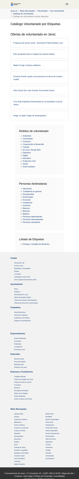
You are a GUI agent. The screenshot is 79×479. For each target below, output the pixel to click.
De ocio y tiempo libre (32, 150)
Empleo (16, 442)
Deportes (17, 433)
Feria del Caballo (19, 362)
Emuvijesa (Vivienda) (21, 390)
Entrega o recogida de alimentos (36, 244)
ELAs (16, 444)
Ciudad (13, 258)
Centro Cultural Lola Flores (23, 399)
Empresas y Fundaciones (21, 372)
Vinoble (48, 450)
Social (25, 164)
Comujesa (17, 385)
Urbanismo (49, 447)
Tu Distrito (17, 274)
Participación (50, 425)
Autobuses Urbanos (20, 419)
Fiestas (16, 271)
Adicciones (27, 189)
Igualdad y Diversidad (21, 453)
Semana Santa (19, 359)
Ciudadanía (15, 307)
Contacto (18, 476)
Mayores (26, 208)
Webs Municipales (18, 409)
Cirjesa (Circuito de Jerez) (22, 382)
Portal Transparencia (52, 433)
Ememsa (17, 388)
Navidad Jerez (19, 364)
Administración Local (21, 294)
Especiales (15, 354)
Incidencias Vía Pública (22, 318)
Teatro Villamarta (19, 396)
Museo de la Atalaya (21, 393)
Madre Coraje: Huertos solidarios (27, 65)
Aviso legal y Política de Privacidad (37, 476)
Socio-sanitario (29, 167)
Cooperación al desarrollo (33, 144)
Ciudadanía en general (32, 191)
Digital (25, 155)
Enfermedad (28, 197)
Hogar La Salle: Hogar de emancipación (29, 116)
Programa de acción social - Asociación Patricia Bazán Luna (38, 43)
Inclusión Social (19, 456)
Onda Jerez (49, 422)
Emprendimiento (17, 334)
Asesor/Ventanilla (20, 338)
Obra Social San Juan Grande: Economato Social (33, 90)
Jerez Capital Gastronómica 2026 (25, 280)
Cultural (26, 147)
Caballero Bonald (20, 376)
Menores (26, 211)
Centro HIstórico (19, 425)
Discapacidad (28, 194)
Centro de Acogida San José (23, 379)
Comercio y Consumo (21, 428)
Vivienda (48, 453)
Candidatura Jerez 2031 (22, 277)
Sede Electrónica (19, 312)
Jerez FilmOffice (19, 458)
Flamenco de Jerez (20, 367)
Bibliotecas (17, 422)
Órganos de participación (22, 321)
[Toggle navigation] (67, 4)
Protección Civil (29, 161)
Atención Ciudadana (21, 315)
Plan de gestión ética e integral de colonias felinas (34, 54)
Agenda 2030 (18, 414)
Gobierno (17, 292)
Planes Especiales (52, 430)
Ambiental (27, 136)
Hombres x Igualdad (21, 450)
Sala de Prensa (51, 439)
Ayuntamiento (16, 284)
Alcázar (16, 416)
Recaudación (50, 436)
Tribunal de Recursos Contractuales (26, 303)
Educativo (27, 158)
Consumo (27, 141)
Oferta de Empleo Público (22, 297)
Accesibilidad (59, 476)
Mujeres (26, 214)
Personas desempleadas (33, 219)
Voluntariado (50, 456)
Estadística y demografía (22, 268)
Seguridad (49, 442)
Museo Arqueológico (52, 419)
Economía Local (19, 349)
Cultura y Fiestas (19, 430)
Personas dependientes (32, 217)
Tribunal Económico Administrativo (25, 300)
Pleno (16, 289)
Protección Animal (51, 428)
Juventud (26, 205)
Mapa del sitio (68, 473)
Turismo (48, 444)
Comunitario (28, 139)
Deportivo (27, 153)
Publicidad (17, 344)
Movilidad (49, 416)
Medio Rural (50, 414)
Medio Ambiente (19, 464)
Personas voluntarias (31, 222)
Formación (17, 341)
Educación (17, 439)
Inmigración (27, 203)
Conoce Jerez (18, 266)
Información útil (19, 263)
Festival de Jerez (19, 447)
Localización (18, 347)
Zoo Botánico (50, 458)
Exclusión (27, 200)
